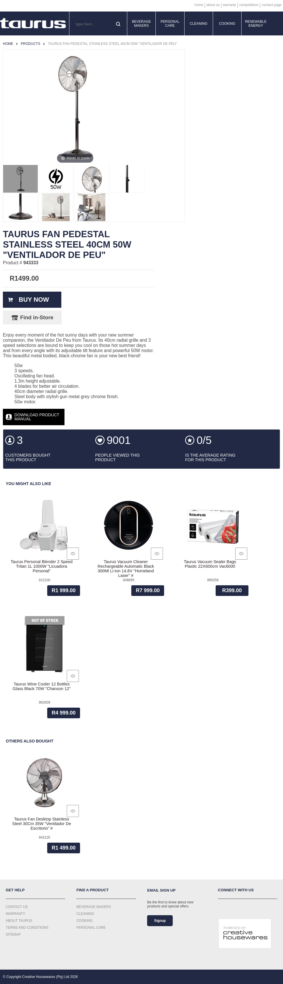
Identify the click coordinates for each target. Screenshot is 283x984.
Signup (160, 921)
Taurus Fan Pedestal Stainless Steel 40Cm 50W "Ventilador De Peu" (112, 44)
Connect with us (236, 890)
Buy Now (34, 299)
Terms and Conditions (27, 928)
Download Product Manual (36, 417)
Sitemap (13, 934)
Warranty (229, 5)
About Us (213, 5)
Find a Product (92, 890)
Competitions (249, 5)
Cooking (227, 24)
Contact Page (272, 5)
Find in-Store (36, 317)
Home (199, 5)
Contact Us (17, 907)
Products (30, 44)
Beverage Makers (141, 24)
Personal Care (170, 24)
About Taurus (19, 921)
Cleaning (198, 24)
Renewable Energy (256, 24)
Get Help (15, 890)
